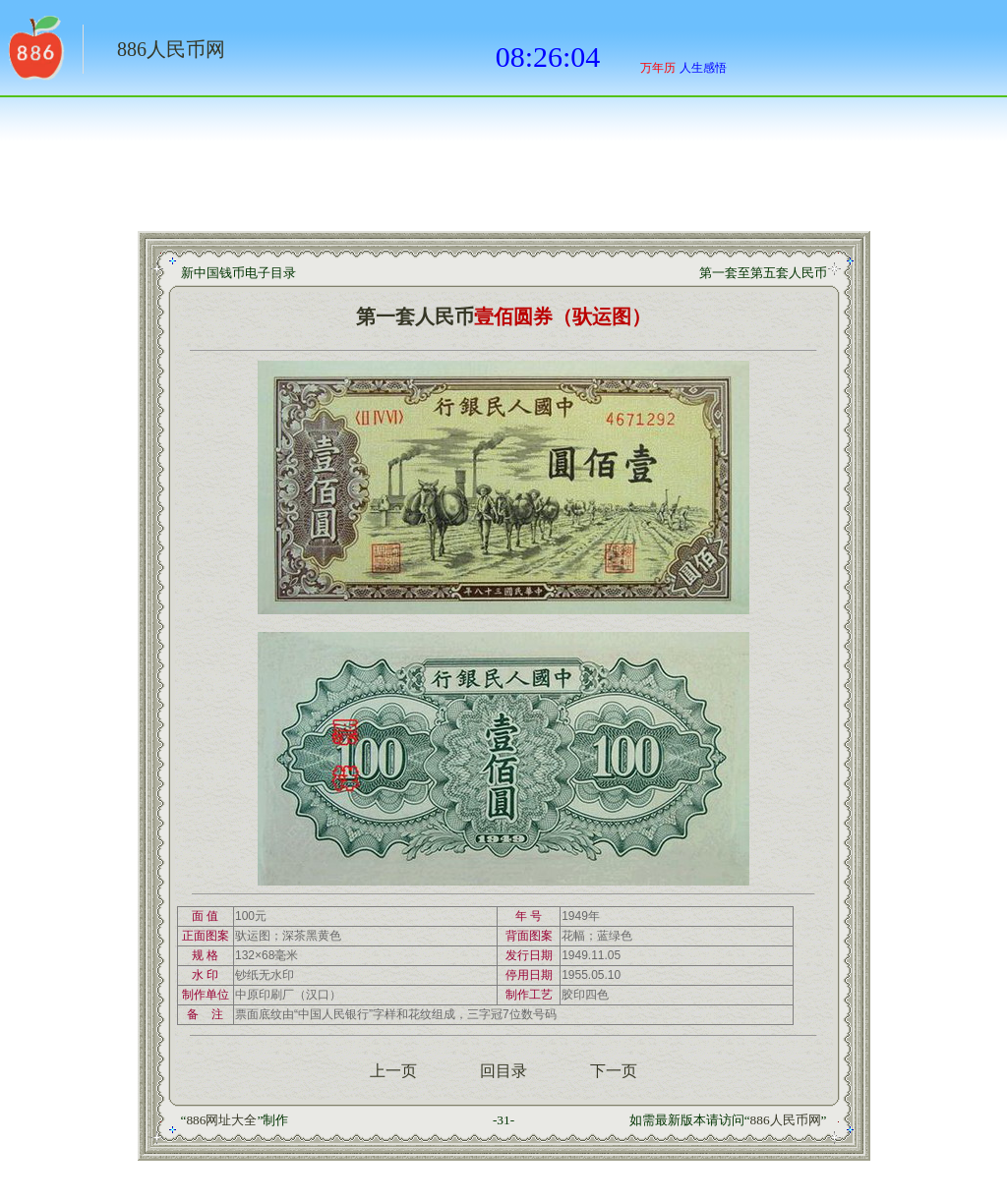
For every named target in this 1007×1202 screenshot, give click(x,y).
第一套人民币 (415, 316)
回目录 (503, 1070)
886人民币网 (171, 49)
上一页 (393, 1070)
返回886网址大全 (34, 54)
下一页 (613, 1070)
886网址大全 (221, 1120)
